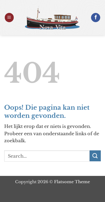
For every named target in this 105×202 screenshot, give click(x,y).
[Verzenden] (95, 155)
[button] (9, 17)
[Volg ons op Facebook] (95, 17)
